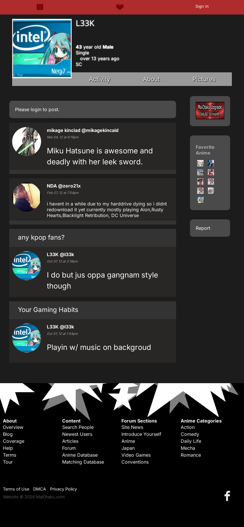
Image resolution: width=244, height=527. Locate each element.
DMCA (39, 488)
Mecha (188, 448)
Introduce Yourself (141, 434)
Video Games (136, 455)
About (151, 79)
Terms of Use (16, 488)
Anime (128, 441)
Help (8, 448)
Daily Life (191, 441)
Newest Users (77, 434)
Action (188, 427)
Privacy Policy (63, 488)
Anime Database (80, 455)
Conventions (135, 462)
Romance (191, 455)
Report (203, 228)
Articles (70, 441)
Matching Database (83, 462)
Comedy (190, 434)
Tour (8, 462)
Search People (78, 427)
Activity (99, 79)
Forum (69, 448)
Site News (132, 427)
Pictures (204, 79)
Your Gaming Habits (48, 309)
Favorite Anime (205, 150)
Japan (128, 448)
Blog (8, 434)
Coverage (13, 441)
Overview (13, 427)
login (36, 109)
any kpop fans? (41, 237)
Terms (9, 455)
